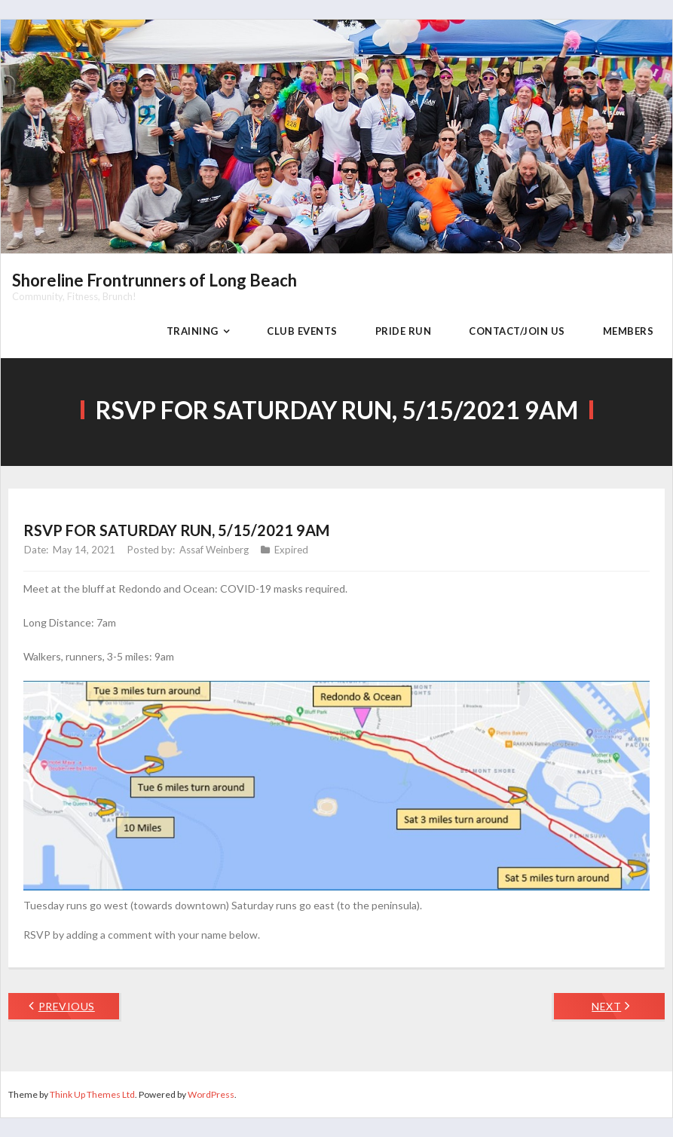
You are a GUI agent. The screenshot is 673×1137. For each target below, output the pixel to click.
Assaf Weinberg (214, 550)
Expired (291, 550)
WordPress (211, 1094)
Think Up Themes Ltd (92, 1094)
